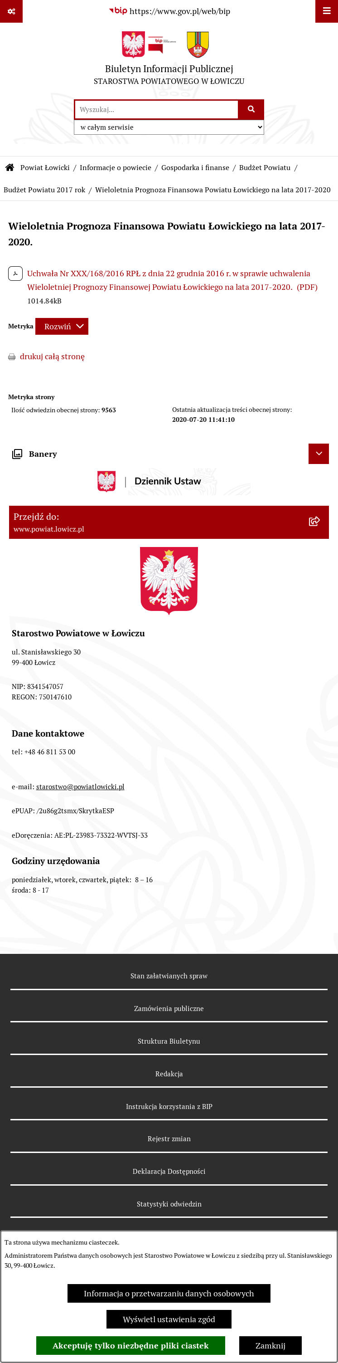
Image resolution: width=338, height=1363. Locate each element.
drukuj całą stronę (52, 356)
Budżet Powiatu (264, 167)
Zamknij (270, 1345)
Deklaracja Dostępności (169, 1171)
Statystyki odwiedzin (169, 1204)
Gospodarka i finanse (195, 167)
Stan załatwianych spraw (169, 976)
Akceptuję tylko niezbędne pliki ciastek (131, 1345)
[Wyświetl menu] (326, 11)
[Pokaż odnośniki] (11, 11)
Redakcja (169, 1074)
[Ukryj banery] (319, 454)
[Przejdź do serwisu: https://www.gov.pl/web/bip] (169, 11)
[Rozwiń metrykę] (61, 326)
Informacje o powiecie (115, 167)
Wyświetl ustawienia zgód (169, 1319)
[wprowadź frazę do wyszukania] (156, 109)
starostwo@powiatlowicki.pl (80, 786)
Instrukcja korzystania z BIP (169, 1106)
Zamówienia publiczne (169, 1008)
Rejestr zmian (169, 1138)
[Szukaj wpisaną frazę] (251, 109)
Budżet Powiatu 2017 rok (44, 190)
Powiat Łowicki (45, 167)
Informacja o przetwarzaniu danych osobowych (169, 1293)
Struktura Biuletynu (169, 1041)
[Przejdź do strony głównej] (169, 60)
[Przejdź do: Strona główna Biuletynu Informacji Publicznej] (10, 168)
